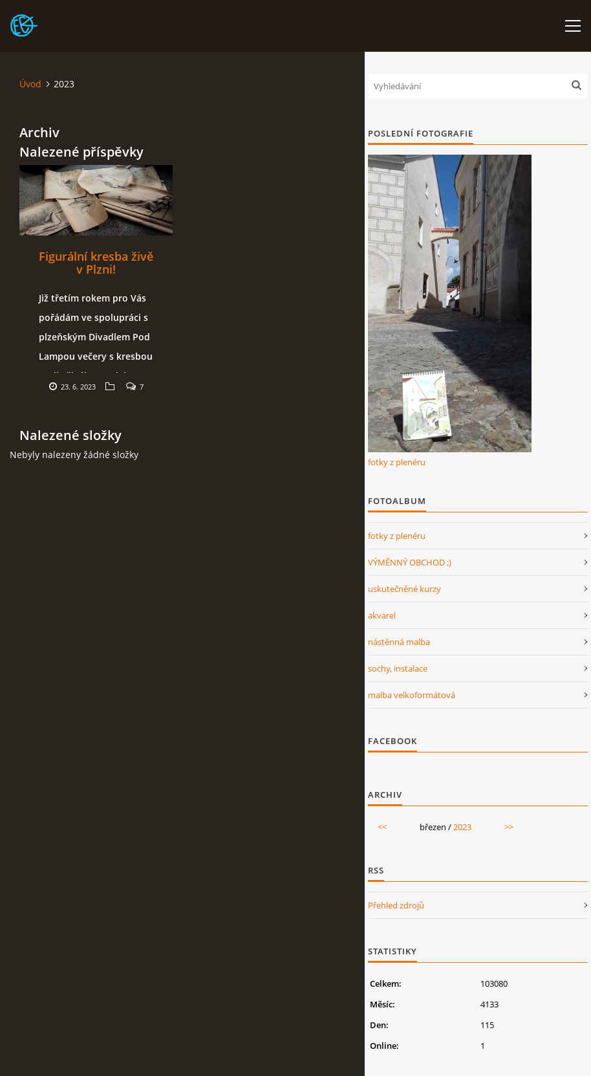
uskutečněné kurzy (404, 589)
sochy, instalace (397, 668)
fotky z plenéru (396, 462)
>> (508, 827)
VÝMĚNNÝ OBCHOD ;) (409, 562)
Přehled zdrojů (396, 905)
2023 (462, 827)
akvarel (382, 615)
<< (382, 827)
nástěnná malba (399, 642)
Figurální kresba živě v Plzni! (96, 263)
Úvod (30, 84)
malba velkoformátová (411, 695)
